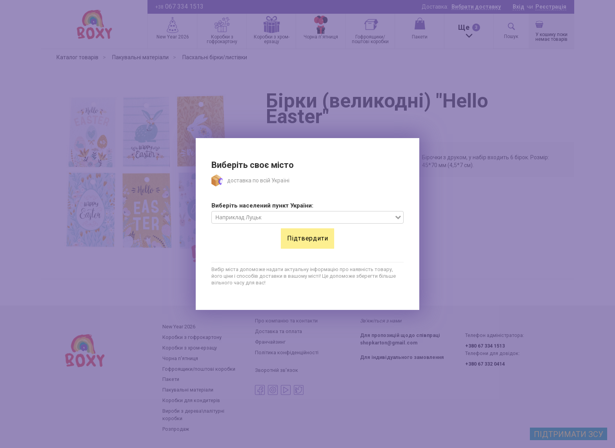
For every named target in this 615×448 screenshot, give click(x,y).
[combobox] (303, 217)
